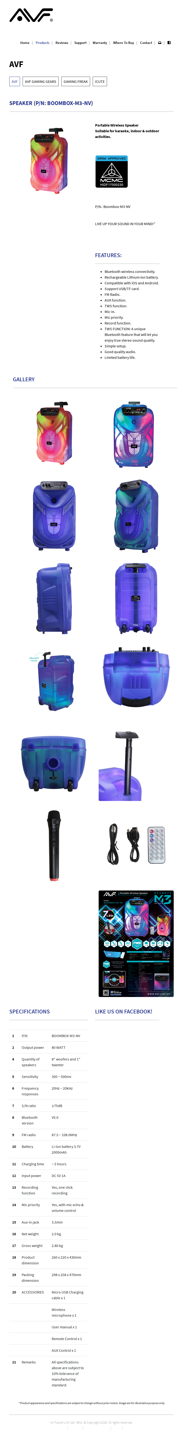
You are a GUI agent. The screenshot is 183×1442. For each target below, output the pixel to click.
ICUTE (100, 81)
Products (42, 42)
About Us (60, 1428)
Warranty (100, 42)
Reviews (62, 42)
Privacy (116, 1428)
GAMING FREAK (76, 81)
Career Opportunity (97, 1428)
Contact (146, 42)
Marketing (75, 1428)
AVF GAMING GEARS (40, 81)
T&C (126, 1428)
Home (25, 42)
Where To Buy (123, 42)
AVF (15, 81)
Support (80, 42)
